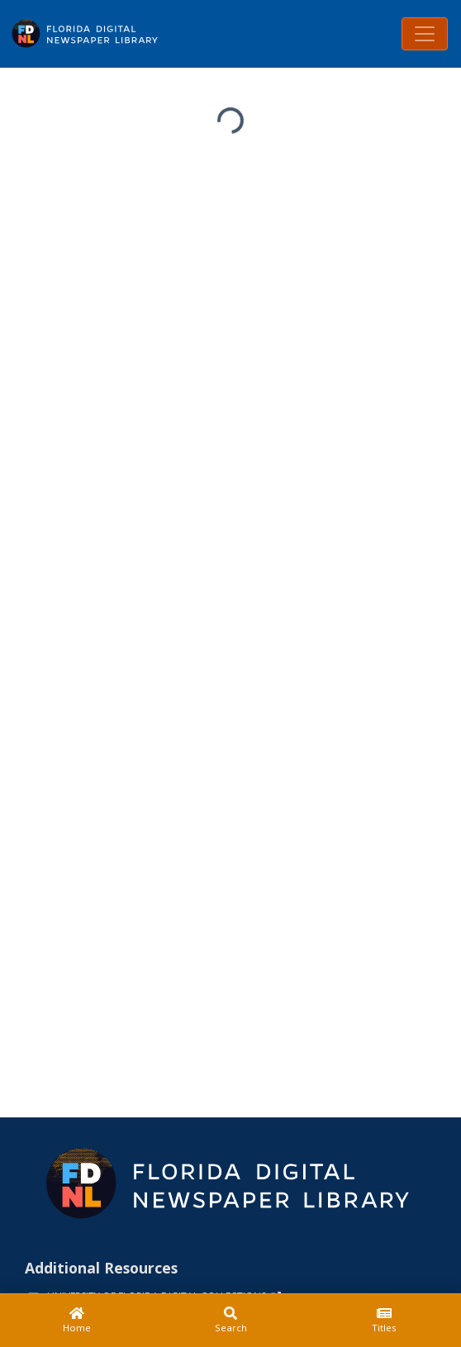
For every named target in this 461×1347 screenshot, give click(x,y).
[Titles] (384, 1320)
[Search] (230, 1320)
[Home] (77, 1320)
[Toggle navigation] (425, 33)
